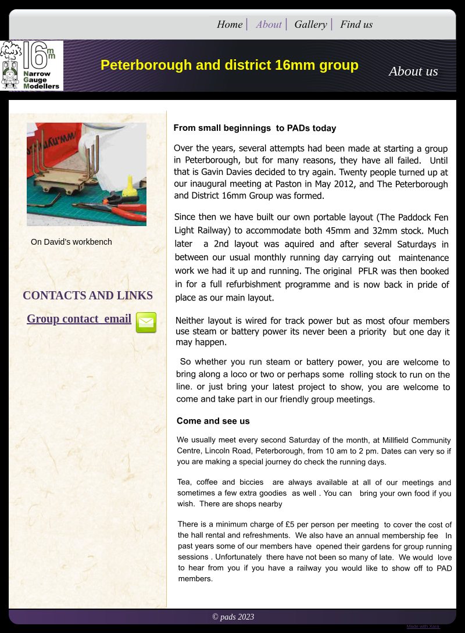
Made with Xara (424, 626)
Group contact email (79, 318)
